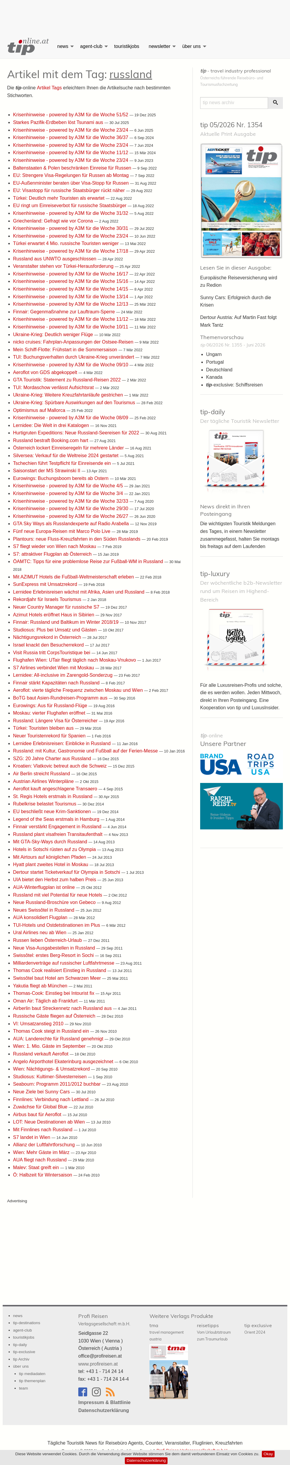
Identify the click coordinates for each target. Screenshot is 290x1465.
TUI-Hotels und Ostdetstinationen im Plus (57, 924)
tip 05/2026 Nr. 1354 (231, 125)
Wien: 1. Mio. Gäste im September (50, 1045)
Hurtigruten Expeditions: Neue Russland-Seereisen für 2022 (77, 432)
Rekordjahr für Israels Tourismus (47, 599)
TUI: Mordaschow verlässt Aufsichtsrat (54, 387)
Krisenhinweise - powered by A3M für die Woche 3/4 (68, 493)
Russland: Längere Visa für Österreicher (56, 720)
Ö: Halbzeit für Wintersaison (43, 1174)
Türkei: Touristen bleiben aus (44, 727)
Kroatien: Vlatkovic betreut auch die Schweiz (60, 765)
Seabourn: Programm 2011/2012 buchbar (57, 1083)
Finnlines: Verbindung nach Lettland (51, 1099)
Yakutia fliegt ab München (40, 985)
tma (166, 1331)
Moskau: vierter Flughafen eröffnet (50, 712)
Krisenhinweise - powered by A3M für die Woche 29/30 (71, 508)
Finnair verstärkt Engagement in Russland (58, 826)
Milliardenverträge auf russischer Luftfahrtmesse (64, 962)
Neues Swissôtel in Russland (44, 909)
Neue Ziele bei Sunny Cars (42, 1091)
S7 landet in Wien (32, 1137)
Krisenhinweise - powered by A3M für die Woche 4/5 (68, 485)
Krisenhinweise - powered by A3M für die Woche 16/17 (71, 273)
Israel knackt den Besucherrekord (49, 644)
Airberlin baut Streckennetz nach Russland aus (63, 1007)
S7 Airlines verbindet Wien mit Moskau (54, 667)
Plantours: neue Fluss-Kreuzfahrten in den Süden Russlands (77, 538)
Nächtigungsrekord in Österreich (47, 636)
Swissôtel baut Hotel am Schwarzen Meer (57, 977)
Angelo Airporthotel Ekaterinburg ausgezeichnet (63, 1061)
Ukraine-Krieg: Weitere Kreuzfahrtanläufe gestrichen (68, 394)
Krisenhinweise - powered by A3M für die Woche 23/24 (71, 129)
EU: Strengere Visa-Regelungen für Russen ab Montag (71, 175)
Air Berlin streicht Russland (42, 773)
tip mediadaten (32, 1373)
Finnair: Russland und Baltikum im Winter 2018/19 (66, 621)
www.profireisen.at (97, 1363)
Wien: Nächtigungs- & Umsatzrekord (52, 1068)
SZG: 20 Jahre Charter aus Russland (53, 758)
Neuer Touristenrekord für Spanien (50, 735)
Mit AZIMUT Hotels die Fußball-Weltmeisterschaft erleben (74, 576)
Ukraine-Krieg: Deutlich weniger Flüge (53, 334)
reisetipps (214, 1331)
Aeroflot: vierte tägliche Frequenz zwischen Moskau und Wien (78, 689)
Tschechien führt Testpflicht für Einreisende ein (62, 462)
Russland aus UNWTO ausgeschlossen (55, 258)
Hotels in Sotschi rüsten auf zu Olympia (55, 849)
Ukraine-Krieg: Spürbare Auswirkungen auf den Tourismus (74, 402)
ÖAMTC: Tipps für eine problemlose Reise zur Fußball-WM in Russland (88, 561)
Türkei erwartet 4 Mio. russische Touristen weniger (66, 243)
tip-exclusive (24, 1351)
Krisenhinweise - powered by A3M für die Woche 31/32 (71, 212)
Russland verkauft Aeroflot (41, 1053)
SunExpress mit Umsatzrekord (46, 583)
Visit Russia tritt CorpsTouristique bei (52, 652)
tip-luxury (215, 573)
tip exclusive (258, 1328)
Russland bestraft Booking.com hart (51, 440)
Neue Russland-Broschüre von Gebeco (55, 902)
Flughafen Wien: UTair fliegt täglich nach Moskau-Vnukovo (75, 659)
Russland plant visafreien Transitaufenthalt (58, 834)
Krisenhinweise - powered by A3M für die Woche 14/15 (71, 288)
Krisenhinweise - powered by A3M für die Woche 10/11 (71, 326)
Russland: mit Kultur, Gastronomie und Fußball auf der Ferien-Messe (86, 750)
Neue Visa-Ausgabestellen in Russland (54, 947)
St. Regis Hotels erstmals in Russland (53, 796)
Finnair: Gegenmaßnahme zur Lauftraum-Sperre (64, 311)
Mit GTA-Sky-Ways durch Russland (50, 841)
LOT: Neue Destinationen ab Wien (49, 1121)
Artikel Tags (49, 87)
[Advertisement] (145, 13)
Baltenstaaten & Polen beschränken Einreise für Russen (73, 167)
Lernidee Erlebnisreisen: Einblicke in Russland (62, 743)
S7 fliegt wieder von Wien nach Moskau (55, 546)
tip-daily (212, 412)
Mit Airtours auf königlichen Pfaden (50, 856)
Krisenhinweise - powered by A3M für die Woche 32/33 (71, 500)
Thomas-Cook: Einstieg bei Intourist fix (54, 992)
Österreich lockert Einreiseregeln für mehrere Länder (69, 447)
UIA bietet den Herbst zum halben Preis (55, 879)
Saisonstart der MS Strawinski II (47, 470)
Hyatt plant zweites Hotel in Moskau (51, 864)
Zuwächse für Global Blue (41, 1106)
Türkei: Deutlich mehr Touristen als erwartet (59, 197)
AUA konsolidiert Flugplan (41, 917)
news (62, 46)
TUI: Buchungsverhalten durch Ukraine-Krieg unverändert (74, 356)
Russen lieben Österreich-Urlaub (48, 939)
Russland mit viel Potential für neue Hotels (58, 894)
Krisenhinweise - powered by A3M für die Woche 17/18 (71, 250)
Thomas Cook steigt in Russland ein (51, 1030)
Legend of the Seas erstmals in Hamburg (57, 818)
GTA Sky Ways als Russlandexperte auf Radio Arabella (71, 523)
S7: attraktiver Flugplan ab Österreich (53, 553)
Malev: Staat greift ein (36, 1167)
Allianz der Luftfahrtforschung (44, 1144)
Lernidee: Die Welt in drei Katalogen (51, 425)
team (23, 1388)
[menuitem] (27, 46)
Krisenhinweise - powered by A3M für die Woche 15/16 (71, 280)
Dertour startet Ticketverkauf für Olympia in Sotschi (67, 871)
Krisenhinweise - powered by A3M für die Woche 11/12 (71, 152)
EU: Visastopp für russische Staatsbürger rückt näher (69, 190)
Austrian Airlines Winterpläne (44, 781)
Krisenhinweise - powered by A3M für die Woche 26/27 (71, 515)
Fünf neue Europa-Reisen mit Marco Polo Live (62, 531)
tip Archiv (21, 1359)
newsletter (160, 46)
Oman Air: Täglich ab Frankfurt (46, 1000)
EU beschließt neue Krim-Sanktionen (52, 811)
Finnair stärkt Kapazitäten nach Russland (57, 682)
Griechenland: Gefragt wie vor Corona (53, 220)
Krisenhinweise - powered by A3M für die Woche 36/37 (71, 137)
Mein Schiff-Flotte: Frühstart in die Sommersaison (65, 349)
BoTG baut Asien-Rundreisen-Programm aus (61, 697)
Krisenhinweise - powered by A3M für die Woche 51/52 (71, 114)
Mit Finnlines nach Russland (43, 1129)
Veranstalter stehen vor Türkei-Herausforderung (64, 265)
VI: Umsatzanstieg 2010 (39, 1023)
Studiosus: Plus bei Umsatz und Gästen (55, 629)
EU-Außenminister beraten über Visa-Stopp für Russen (71, 182)
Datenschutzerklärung (146, 1460)
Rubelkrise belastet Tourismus (45, 803)
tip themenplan (32, 1380)
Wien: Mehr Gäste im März (42, 1152)
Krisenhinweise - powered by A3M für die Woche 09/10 (71, 364)
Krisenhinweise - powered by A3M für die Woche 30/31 (71, 228)
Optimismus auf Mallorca (40, 409)
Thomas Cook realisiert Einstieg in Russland (60, 970)
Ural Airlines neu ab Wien (40, 932)
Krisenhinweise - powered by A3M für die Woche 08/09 (71, 417)
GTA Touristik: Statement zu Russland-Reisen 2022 (67, 379)
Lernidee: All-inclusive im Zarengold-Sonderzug (63, 674)
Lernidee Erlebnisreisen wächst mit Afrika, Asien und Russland (79, 591)
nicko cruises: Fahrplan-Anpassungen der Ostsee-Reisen (74, 341)
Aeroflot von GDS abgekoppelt (46, 372)
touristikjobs (126, 46)
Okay (268, 1454)
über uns (191, 46)
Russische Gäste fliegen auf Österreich (55, 1015)
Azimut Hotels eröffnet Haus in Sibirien (54, 614)
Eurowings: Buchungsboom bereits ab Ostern (61, 478)
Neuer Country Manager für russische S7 (57, 606)
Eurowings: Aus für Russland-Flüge (50, 705)
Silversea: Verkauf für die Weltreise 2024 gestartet (66, 455)
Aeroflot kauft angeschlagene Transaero (55, 788)
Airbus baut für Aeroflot (38, 1114)
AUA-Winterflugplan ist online (44, 886)
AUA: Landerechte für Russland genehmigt (59, 1038)
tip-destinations (26, 1322)
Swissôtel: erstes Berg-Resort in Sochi (54, 955)
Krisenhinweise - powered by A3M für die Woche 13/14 (71, 296)
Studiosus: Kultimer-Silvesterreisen (50, 1076)
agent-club (91, 46)
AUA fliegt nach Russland (40, 1159)
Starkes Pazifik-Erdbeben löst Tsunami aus (58, 122)
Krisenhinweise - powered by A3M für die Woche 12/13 (71, 303)
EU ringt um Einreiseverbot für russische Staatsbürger (70, 205)
